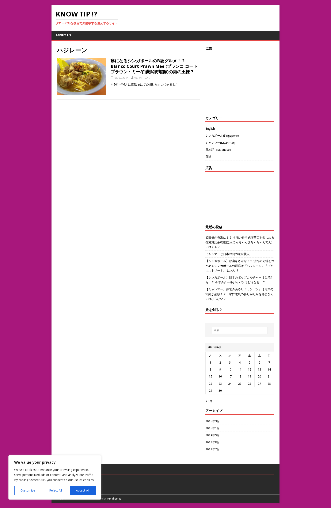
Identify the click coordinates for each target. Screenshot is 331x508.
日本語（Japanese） (219, 150)
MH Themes (114, 498)
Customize (27, 490)
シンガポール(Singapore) (222, 135)
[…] (175, 84)
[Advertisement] (231, 83)
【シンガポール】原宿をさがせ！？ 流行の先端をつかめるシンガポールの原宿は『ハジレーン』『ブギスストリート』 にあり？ (239, 265)
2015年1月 (212, 428)
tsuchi (138, 78)
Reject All (55, 490)
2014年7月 (212, 449)
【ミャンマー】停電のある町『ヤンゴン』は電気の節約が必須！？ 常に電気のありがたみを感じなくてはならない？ (239, 294)
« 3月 (208, 401)
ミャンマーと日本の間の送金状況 (227, 254)
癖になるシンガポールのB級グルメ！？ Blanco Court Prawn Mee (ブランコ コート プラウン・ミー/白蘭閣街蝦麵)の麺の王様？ (154, 66)
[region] (54, 477)
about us (63, 35)
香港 (208, 157)
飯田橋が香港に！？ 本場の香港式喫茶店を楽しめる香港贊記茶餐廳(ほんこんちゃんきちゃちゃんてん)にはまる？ (239, 242)
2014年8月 (212, 442)
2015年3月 (212, 421)
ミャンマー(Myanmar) (220, 143)
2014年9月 (212, 435)
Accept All (82, 490)
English (210, 128)
